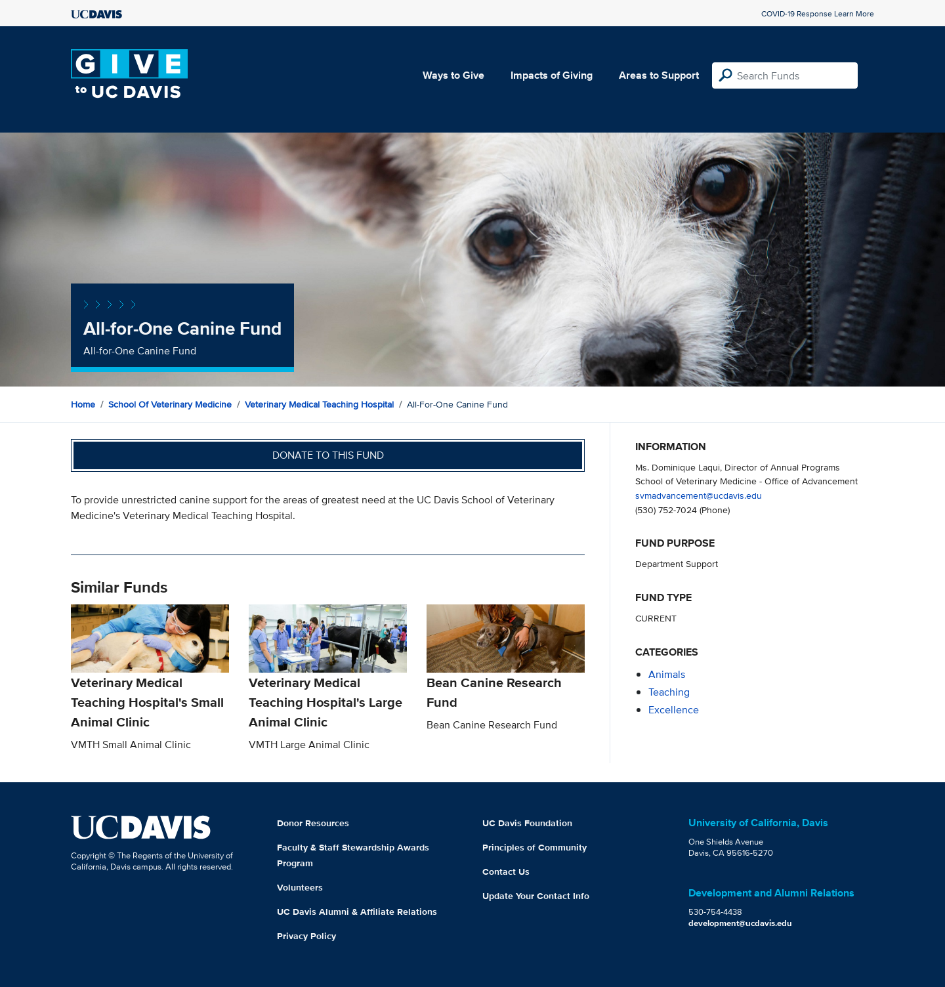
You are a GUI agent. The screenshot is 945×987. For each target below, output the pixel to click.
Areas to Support (659, 75)
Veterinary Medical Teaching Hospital (319, 404)
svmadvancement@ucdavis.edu (698, 495)
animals (666, 674)
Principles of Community (534, 847)
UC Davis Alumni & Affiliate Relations (357, 911)
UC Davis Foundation (527, 823)
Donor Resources (313, 823)
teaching (669, 692)
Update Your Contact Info (535, 895)
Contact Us (506, 871)
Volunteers (300, 887)
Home (83, 404)
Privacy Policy (306, 935)
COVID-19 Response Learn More (817, 13)
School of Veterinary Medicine (170, 404)
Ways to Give (453, 75)
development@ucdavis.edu (740, 923)
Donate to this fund (328, 455)
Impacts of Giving (552, 75)
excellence (673, 709)
